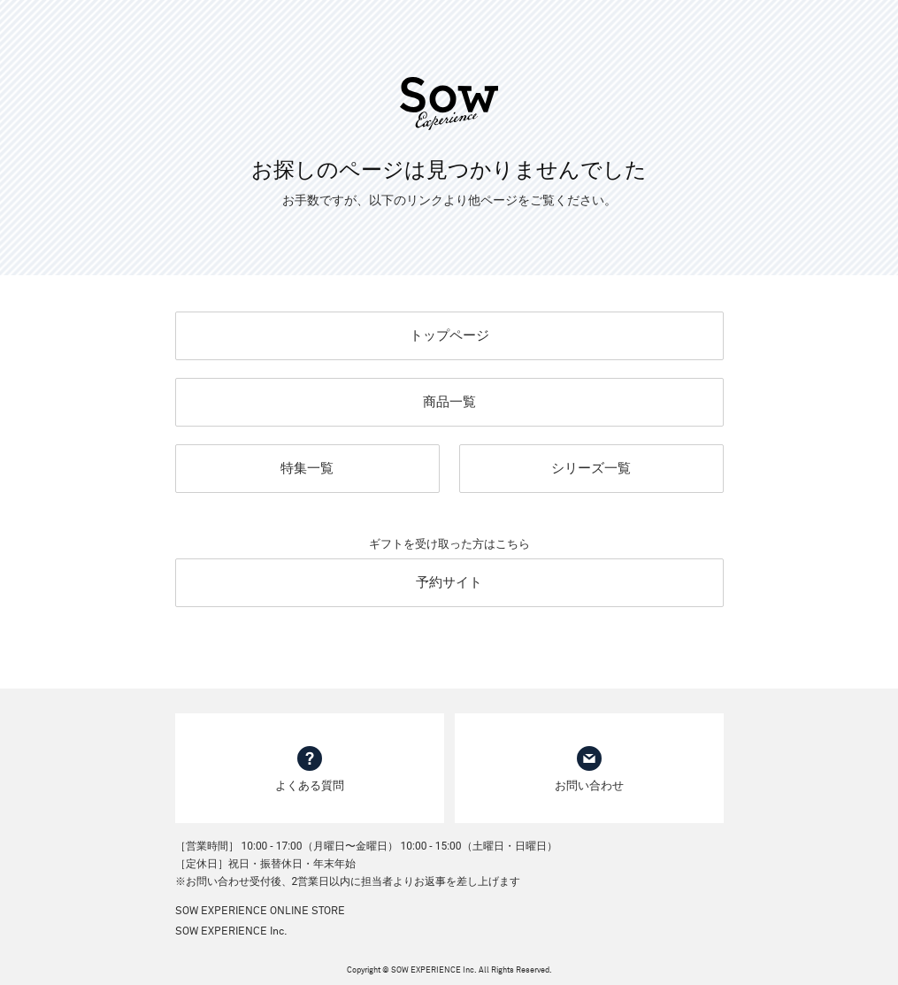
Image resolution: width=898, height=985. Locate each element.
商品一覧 (449, 402)
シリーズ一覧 (591, 468)
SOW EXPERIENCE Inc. (231, 932)
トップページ (449, 335)
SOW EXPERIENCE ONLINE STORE (260, 911)
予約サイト (449, 582)
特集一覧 (307, 468)
